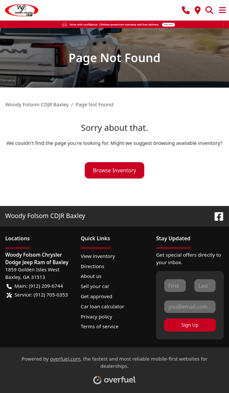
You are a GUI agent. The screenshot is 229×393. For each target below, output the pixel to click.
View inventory (98, 256)
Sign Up (190, 325)
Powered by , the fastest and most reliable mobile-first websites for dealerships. (115, 367)
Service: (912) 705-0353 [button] (37, 295)
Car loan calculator (102, 306)
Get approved (97, 296)
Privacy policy (96, 316)
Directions (92, 266)
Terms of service (100, 326)
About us (91, 276)
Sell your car (95, 286)
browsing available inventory (186, 143)
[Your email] (190, 306)
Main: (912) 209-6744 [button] (35, 286)
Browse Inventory (114, 170)
